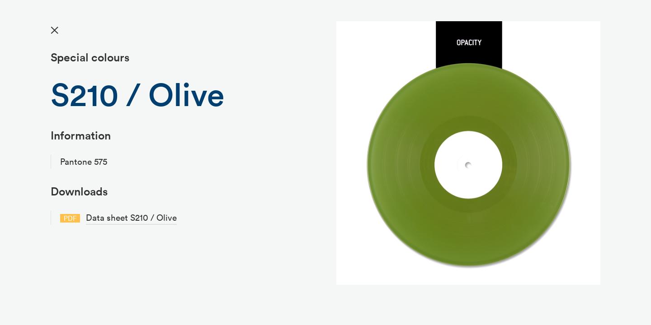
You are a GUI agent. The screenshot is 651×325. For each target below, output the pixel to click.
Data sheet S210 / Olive (131, 217)
